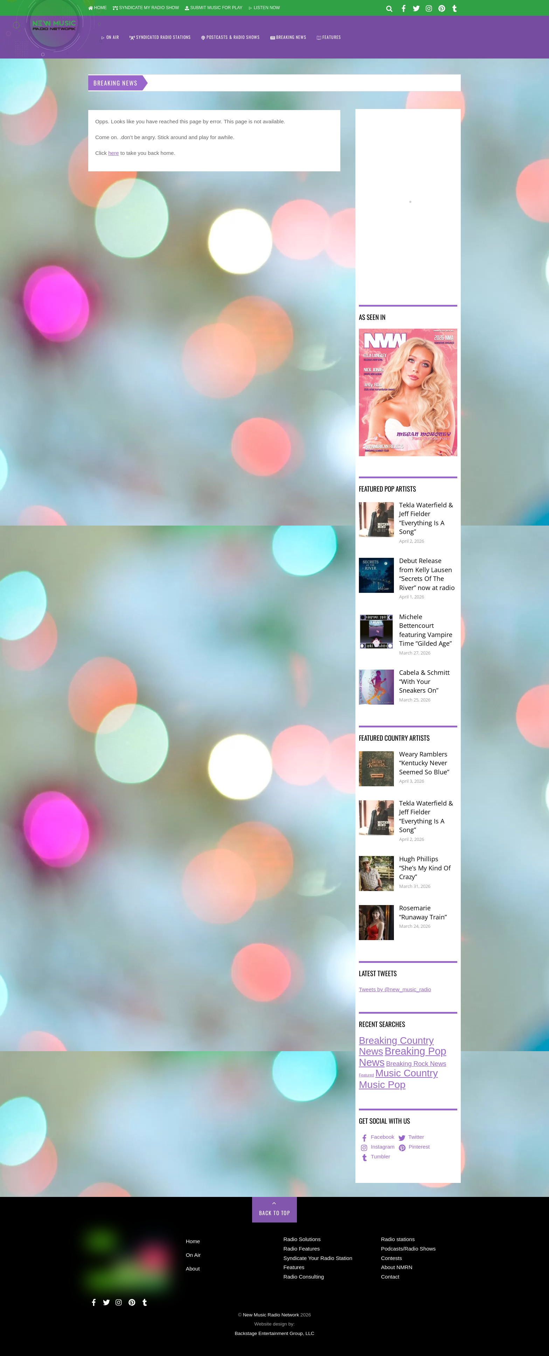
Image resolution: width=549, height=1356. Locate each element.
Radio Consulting (304, 1277)
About (193, 1269)
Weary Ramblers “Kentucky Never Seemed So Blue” (424, 763)
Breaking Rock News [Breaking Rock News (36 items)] (416, 1063)
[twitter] (416, 7)
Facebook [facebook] (377, 1137)
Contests (391, 1258)
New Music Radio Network (271, 1314)
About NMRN (396, 1267)
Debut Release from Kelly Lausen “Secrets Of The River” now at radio (427, 574)
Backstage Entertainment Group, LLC (274, 1333)
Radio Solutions (302, 1239)
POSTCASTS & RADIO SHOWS (230, 37)
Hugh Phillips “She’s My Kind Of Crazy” (425, 868)
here (113, 153)
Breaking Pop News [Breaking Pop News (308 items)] (402, 1056)
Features (294, 1267)
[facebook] (404, 7)
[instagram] (429, 7)
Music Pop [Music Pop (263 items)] (382, 1084)
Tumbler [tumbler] (375, 1156)
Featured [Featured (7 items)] (366, 1075)
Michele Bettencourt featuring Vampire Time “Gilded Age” (425, 630)
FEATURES (329, 37)
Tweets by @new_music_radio (395, 989)
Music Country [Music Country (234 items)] (406, 1073)
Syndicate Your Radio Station (318, 1258)
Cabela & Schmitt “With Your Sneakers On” (424, 681)
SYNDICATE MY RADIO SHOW (146, 7)
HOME (97, 7)
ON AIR (110, 37)
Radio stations (398, 1239)
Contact (390, 1277)
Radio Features (302, 1249)
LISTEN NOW (264, 7)
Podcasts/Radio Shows (408, 1249)
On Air (193, 1255)
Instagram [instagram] (377, 1147)
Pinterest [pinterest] (413, 1147)
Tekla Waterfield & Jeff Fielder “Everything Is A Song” (426, 518)
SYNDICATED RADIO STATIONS (160, 37)
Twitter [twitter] (410, 1137)
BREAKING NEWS (288, 37)
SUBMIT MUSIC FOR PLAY (213, 7)
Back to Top (274, 1213)
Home (193, 1241)
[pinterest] (442, 7)
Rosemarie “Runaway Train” (423, 912)
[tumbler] (454, 7)
